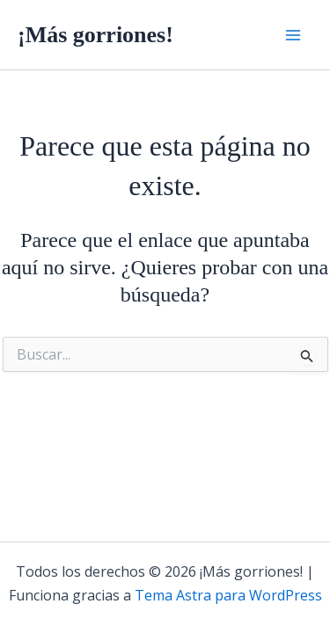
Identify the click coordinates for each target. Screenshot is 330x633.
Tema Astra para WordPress (228, 595)
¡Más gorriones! (95, 34)
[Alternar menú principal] (293, 35)
